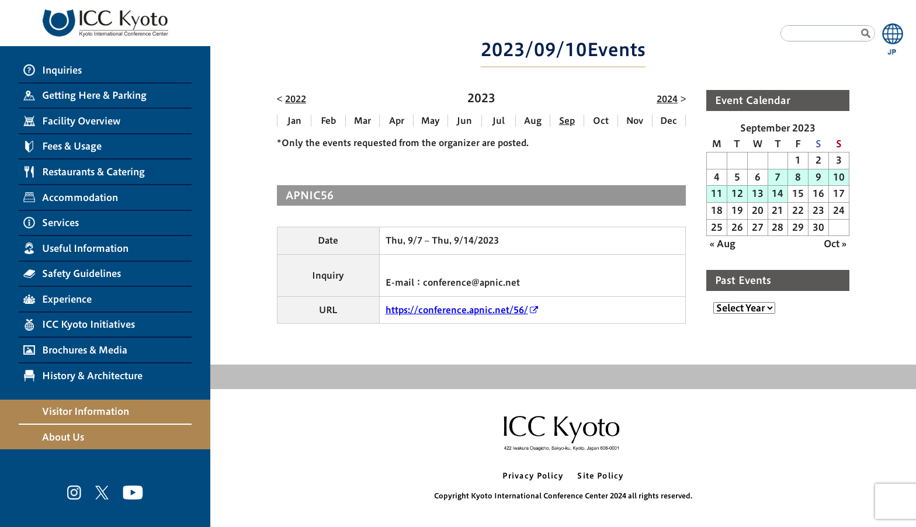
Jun (464, 120)
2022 (295, 99)
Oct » (835, 243)
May (430, 120)
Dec (668, 120)
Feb (328, 120)
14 (777, 193)
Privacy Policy (532, 476)
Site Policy (600, 476)
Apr (396, 120)
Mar (362, 120)
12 (737, 193)
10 (839, 177)
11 (717, 193)
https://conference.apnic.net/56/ (457, 310)
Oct (601, 120)
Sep (567, 120)
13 (758, 193)
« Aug (722, 243)
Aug (533, 120)
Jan (294, 120)
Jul (498, 120)
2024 (667, 99)
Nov (634, 120)
